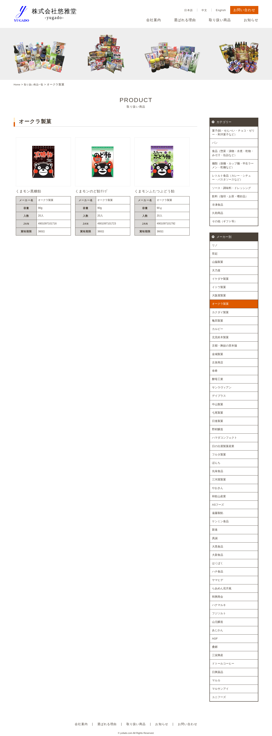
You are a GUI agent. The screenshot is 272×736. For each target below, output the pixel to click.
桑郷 (215, 646)
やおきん (217, 487)
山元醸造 (217, 621)
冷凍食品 (217, 204)
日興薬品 (217, 671)
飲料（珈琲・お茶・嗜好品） (230, 196)
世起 (215, 253)
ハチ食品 (217, 571)
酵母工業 (217, 379)
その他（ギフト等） (224, 221)
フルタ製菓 (219, 454)
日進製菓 (217, 421)
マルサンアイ (220, 688)
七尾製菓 (217, 412)
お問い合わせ (244, 10)
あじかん (217, 630)
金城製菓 (217, 354)
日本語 (188, 10)
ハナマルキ (219, 605)
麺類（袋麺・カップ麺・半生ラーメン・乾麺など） (233, 165)
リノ (215, 245)
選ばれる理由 (185, 20)
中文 (204, 10)
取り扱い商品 (220, 20)
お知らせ (251, 20)
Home (18, 84)
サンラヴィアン (221, 387)
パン (215, 142)
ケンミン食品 (220, 521)
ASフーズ (218, 504)
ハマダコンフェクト (224, 437)
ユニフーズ (219, 697)
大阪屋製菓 (219, 295)
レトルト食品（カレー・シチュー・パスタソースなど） (231, 177)
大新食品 (217, 554)
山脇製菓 (217, 261)
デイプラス (219, 395)
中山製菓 (217, 404)
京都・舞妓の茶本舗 (224, 345)
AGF (215, 638)
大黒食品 (217, 546)
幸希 (215, 370)
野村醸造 (217, 429)
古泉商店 (217, 362)
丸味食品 (217, 471)
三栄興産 (217, 655)
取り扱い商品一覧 (36, 84)
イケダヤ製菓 (220, 278)
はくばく (217, 563)
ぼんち (216, 462)
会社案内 (153, 20)
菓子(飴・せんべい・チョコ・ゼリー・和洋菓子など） (233, 132)
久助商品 (217, 213)
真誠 (215, 538)
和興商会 (217, 596)
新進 (215, 529)
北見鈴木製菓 (220, 337)
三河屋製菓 (219, 479)
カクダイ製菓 (220, 312)
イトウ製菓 (219, 287)
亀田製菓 (217, 320)
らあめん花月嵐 (221, 588)
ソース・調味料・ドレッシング (231, 187)
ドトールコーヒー (223, 663)
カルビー (217, 329)
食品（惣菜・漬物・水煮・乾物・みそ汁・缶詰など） (233, 153)
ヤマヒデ (217, 579)
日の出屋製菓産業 (223, 446)
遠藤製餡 (217, 513)
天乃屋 (216, 270)
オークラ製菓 (220, 303)
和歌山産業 (219, 496)
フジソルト (219, 613)
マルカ (216, 680)
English (221, 10)
